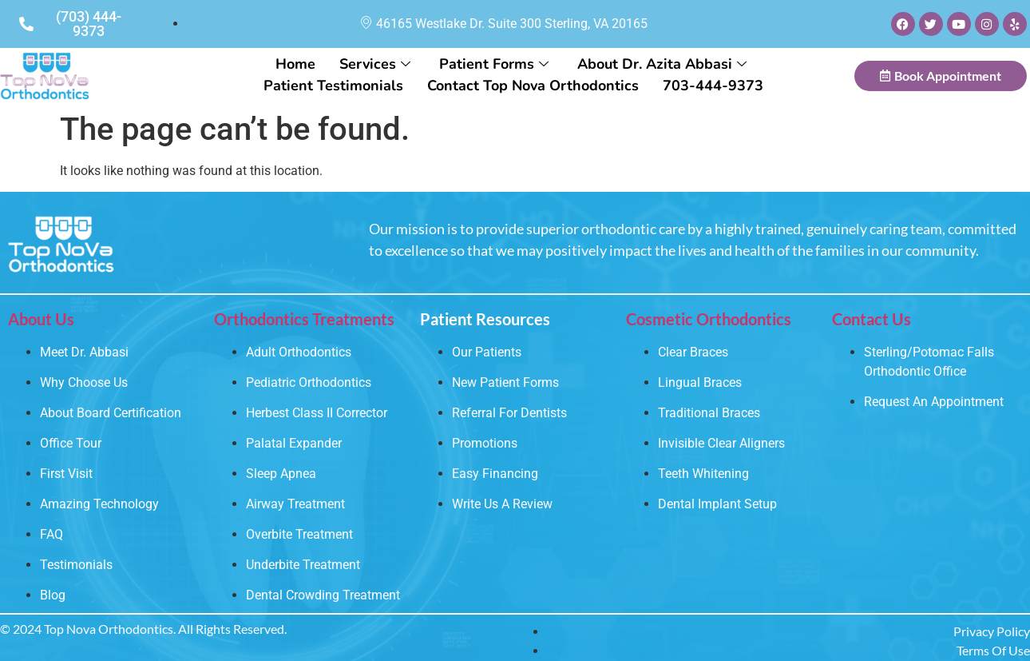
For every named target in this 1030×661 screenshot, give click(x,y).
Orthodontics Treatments (304, 319)
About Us (41, 319)
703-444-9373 (713, 85)
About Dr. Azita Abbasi (662, 64)
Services (374, 64)
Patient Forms (494, 64)
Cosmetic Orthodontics (708, 319)
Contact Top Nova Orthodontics (533, 85)
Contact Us (871, 319)
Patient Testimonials (333, 85)
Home (295, 64)
